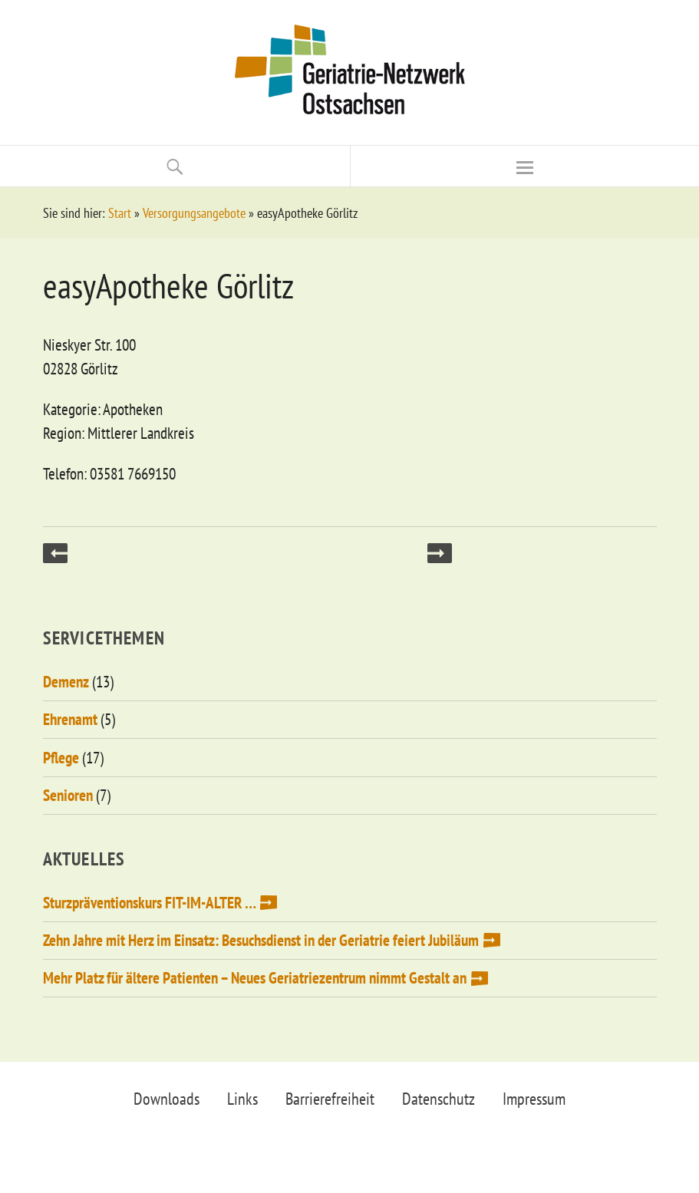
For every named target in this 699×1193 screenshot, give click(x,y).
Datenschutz (438, 1098)
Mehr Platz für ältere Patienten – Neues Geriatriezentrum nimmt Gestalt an (255, 977)
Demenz (66, 681)
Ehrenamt (70, 719)
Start (119, 213)
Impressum (534, 1098)
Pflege (61, 757)
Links (242, 1098)
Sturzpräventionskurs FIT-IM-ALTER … (149, 902)
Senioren (68, 795)
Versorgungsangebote (194, 213)
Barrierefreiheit (329, 1098)
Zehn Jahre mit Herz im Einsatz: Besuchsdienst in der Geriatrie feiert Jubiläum (261, 940)
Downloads (166, 1098)
